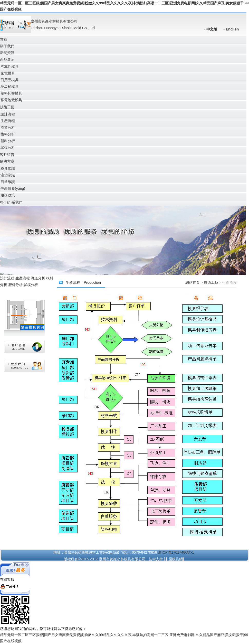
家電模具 (8, 73)
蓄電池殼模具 (11, 100)
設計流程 (8, 114)
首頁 (3, 39)
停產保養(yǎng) (13, 188)
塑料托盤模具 (11, 93)
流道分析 (8, 127)
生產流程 (8, 121)
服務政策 (8, 195)
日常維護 (8, 182)
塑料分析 (8, 141)
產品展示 (7, 59)
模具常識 (8, 168)
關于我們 (7, 46)
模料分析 (8, 134)
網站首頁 (192, 282)
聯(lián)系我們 (11, 202)
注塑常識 (8, 175)
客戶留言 (7, 155)
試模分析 (8, 147)
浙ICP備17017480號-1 (176, 552)
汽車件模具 (9, 67)
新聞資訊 (7, 53)
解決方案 (7, 161)
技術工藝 (7, 107)
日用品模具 (9, 80)
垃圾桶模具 (9, 87)
